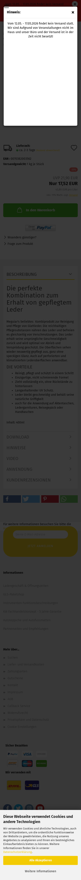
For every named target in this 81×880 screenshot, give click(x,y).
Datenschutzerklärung (17, 852)
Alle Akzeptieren (40, 860)
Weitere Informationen (40, 871)
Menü (6, 6)
